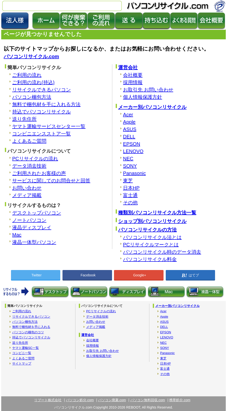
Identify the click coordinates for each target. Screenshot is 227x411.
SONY (130, 166)
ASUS (129, 129)
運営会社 (128, 67)
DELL (129, 136)
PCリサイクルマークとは (151, 244)
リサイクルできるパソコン (41, 89)
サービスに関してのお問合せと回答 (51, 180)
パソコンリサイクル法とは (152, 237)
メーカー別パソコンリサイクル (152, 107)
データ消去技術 (29, 166)
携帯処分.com (179, 400)
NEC (128, 158)
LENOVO (133, 151)
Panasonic (134, 173)
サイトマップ (21, 363)
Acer (128, 114)
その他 (130, 202)
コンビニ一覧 (21, 353)
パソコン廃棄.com (112, 400)
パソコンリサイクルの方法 (147, 229)
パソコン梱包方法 (31, 97)
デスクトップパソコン (36, 213)
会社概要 (133, 75)
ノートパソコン (29, 220)
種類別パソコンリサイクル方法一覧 (157, 212)
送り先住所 (24, 119)
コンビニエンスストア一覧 (41, 133)
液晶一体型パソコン (34, 242)
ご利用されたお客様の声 (39, 173)
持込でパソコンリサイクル (41, 111)
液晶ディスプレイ (31, 227)
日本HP (131, 188)
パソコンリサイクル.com (31, 56)
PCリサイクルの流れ (35, 158)
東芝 (128, 180)
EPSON (131, 144)
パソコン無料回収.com (147, 400)
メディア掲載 (26, 195)
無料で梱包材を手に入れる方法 (46, 104)
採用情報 (133, 82)
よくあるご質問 (29, 141)
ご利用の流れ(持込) (33, 82)
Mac (16, 235)
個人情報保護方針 (142, 97)
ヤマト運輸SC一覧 (25, 348)
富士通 (130, 195)
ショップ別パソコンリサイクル (152, 221)
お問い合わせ (26, 188)
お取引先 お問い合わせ (148, 89)
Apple (129, 122)
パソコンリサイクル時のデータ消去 (162, 252)
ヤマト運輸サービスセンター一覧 (48, 126)
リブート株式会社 (48, 400)
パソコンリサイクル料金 (150, 259)
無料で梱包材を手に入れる (31, 327)
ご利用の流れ (26, 75)
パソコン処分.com (80, 400)
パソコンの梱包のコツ (28, 332)
